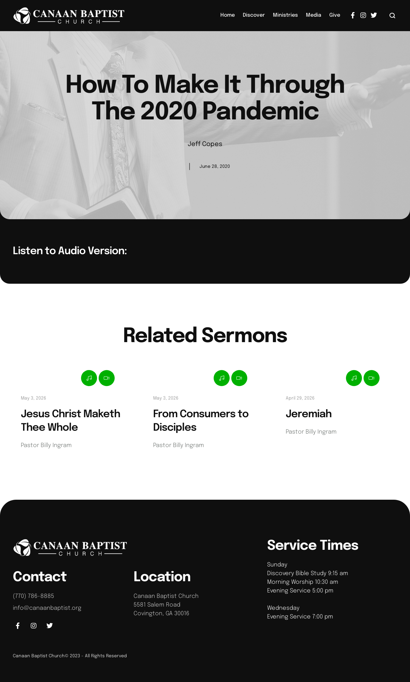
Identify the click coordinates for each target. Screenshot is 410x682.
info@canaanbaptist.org (47, 608)
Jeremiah (309, 414)
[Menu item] (227, 15)
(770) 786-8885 (33, 596)
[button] (392, 15)
